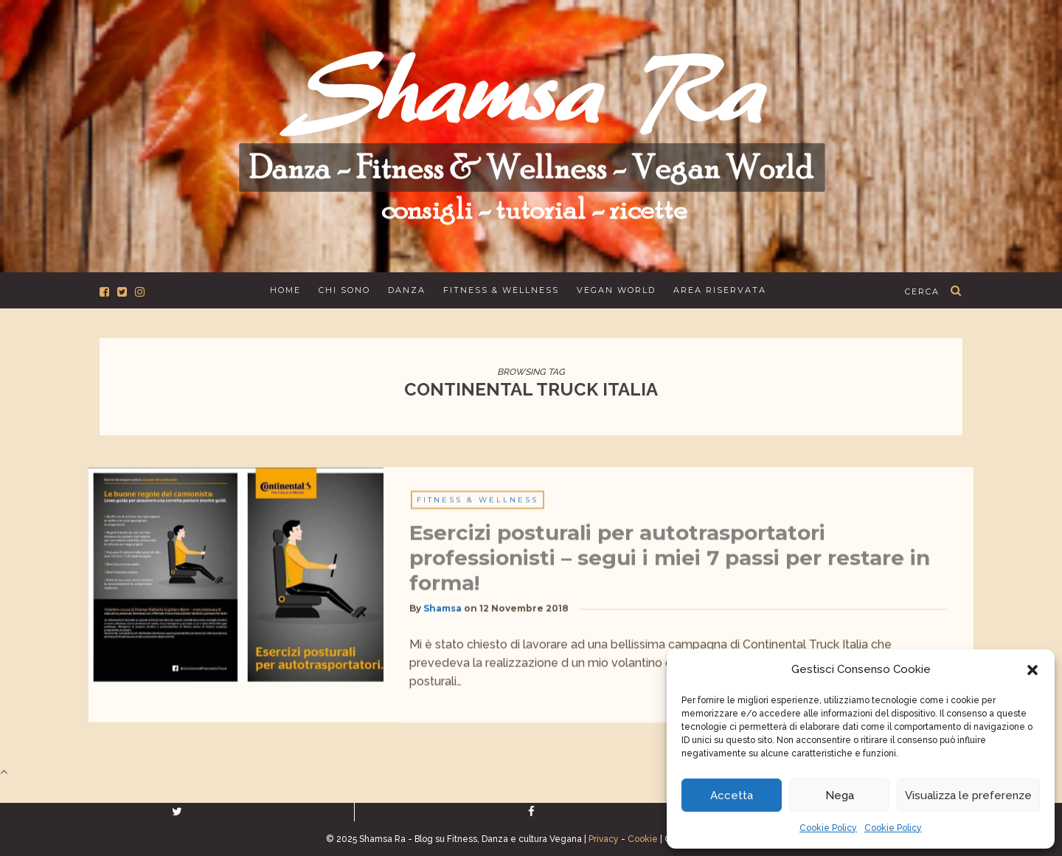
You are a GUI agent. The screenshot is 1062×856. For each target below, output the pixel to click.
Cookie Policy (828, 828)
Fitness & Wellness (501, 290)
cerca (922, 291)
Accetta (731, 795)
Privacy (604, 839)
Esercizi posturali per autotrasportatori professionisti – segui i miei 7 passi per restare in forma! (669, 564)
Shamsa (442, 615)
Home (285, 290)
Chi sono (344, 290)
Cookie (643, 839)
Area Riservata (719, 290)
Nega (839, 795)
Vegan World (616, 290)
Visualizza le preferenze (968, 795)
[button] (1032, 670)
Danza (407, 290)
